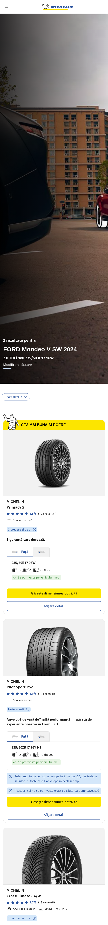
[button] (31, 513)
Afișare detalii (54, 606)
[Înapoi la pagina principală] (58, 6)
